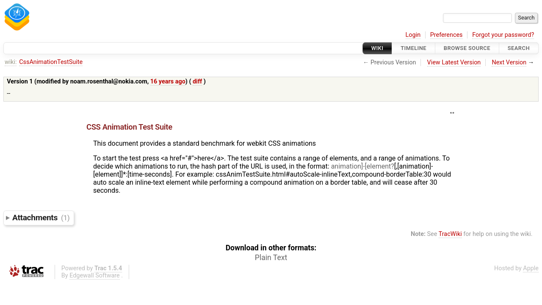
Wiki (377, 48)
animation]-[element (361, 166)
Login (413, 35)
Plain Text (271, 257)
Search (519, 48)
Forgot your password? (503, 35)
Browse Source (467, 48)
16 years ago (167, 81)
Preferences (446, 35)
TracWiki (450, 234)
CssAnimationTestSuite (51, 62)
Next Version (509, 62)
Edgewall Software (94, 275)
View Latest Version (454, 62)
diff (197, 81)
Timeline (413, 48)
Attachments (40, 217)
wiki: (11, 62)
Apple (531, 268)
